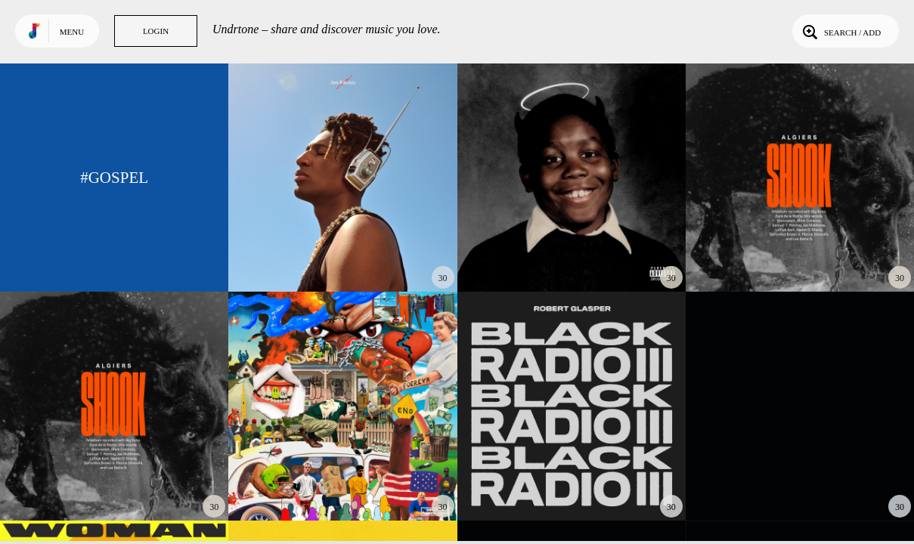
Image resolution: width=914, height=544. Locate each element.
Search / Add (840, 31)
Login (156, 31)
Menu (72, 31)
